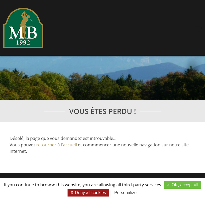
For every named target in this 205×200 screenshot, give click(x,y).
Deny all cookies (88, 192)
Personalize (125, 192)
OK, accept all (182, 185)
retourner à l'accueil (56, 145)
